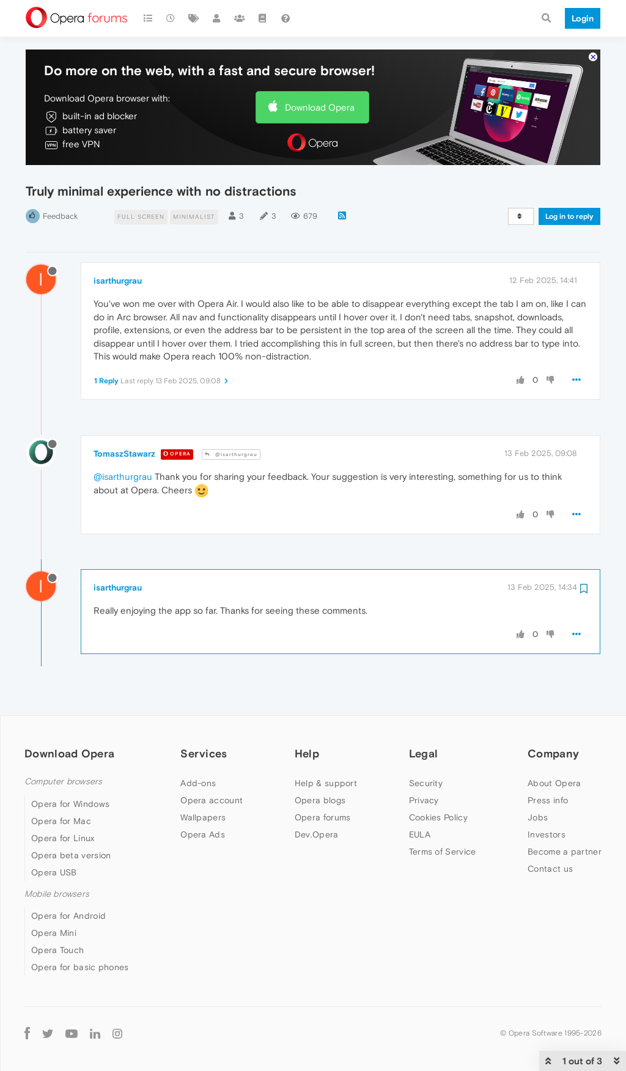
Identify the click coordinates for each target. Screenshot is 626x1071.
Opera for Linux (63, 838)
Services (203, 753)
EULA (419, 834)
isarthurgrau (118, 280)
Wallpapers (203, 817)
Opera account (211, 800)
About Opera (554, 783)
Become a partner (565, 851)
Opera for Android (68, 916)
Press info (548, 800)
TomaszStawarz (124, 453)
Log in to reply (569, 216)
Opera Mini (53, 933)
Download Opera (320, 107)
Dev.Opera (317, 834)
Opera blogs (320, 800)
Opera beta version (71, 855)
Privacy (424, 800)
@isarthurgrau (231, 454)
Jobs (538, 817)
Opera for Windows (70, 804)
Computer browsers (63, 781)
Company (553, 753)
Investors (546, 834)
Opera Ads (202, 834)
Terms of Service (442, 851)
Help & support (326, 783)
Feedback (60, 216)
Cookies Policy (438, 817)
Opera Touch (57, 950)
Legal (423, 753)
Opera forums (323, 817)
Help (307, 753)
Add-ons (198, 783)
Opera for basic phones (80, 967)
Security (426, 783)
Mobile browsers (56, 894)
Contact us (550, 869)
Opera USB (54, 872)
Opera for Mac (61, 821)
